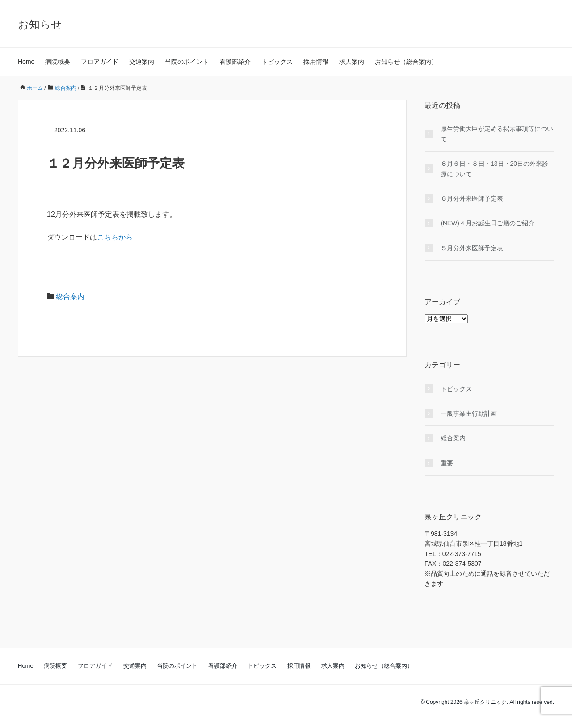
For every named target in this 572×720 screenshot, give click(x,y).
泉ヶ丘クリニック (485, 702)
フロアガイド (99, 61)
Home (26, 61)
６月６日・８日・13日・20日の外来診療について (494, 168)
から (125, 237)
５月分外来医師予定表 (472, 248)
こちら (107, 237)
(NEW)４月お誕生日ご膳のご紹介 (487, 223)
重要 (447, 463)
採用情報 (315, 61)
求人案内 (351, 61)
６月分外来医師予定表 (472, 198)
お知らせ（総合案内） (406, 61)
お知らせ (40, 24)
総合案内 (70, 296)
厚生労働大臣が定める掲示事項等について (497, 133)
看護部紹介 (235, 61)
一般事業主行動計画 (469, 413)
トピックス (277, 61)
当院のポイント (187, 61)
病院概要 (57, 61)
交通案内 (141, 61)
